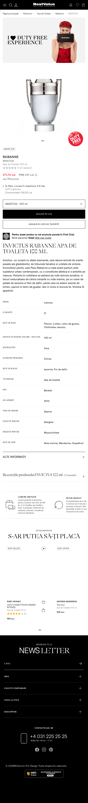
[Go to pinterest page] (51, 750)
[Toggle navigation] (4, 5)
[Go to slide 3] (45, 629)
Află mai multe (43, 237)
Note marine (51, 443)
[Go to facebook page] (37, 750)
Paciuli (48, 323)
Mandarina (65, 443)
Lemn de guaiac (70, 323)
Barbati (48, 390)
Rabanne (59, 13)
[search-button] (10, 4)
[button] (43, 548)
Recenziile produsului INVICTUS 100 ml (39, 475)
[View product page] (26, 574)
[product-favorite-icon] (43, 602)
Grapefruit (77, 443)
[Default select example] (44, 204)
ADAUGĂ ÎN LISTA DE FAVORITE (44, 224)
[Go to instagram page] (44, 750)
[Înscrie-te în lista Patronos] (80, 663)
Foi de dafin (60, 369)
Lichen (56, 323)
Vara (46, 348)
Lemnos (48, 302)
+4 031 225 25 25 (48, 736)
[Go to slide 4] (48, 629)
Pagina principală (10, 13)
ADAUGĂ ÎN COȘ (44, 214)
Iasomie (48, 369)
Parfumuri (27, 13)
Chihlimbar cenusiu (54, 327)
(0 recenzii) (26, 167)
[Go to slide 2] (45, 140)
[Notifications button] (71, 5)
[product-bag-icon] (43, 610)
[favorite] (77, 5)
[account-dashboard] (16, 5)
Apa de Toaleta (44, 13)
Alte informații (14, 457)
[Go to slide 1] (42, 140)
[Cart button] (84, 5)
